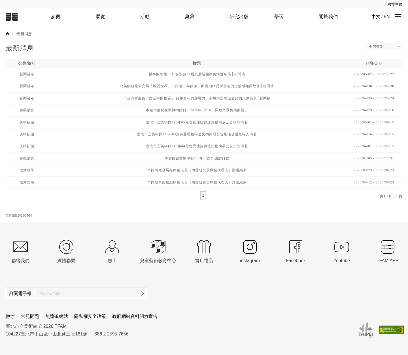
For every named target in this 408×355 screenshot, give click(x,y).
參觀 (56, 16)
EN (387, 16)
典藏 (190, 16)
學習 (279, 16)
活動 (145, 16)
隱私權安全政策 (90, 316)
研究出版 (239, 16)
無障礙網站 (56, 316)
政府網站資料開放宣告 (135, 316)
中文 (375, 16)
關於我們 (328, 16)
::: (3, 3)
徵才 (10, 316)
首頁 (7, 33)
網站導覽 (395, 4)
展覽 (100, 16)
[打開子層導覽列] (398, 16)
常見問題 (30, 316)
